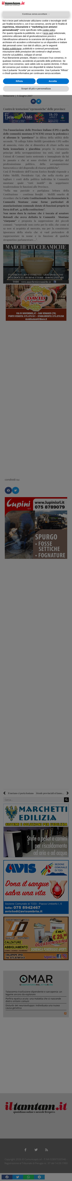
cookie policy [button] (48, 30)
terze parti (48, 33)
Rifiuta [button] (19, 81)
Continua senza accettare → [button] (36, 14)
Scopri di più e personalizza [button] (36, 88)
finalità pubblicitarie (12, 48)
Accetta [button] (53, 81)
